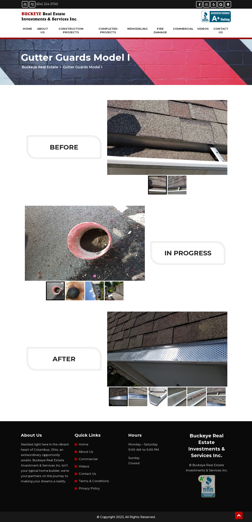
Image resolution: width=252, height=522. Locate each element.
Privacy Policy (89, 488)
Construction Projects (71, 30)
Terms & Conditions (94, 481)
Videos (203, 28)
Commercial (183, 28)
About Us (42, 30)
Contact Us (220, 30)
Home (27, 28)
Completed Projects (108, 30)
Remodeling (137, 28)
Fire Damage (160, 30)
